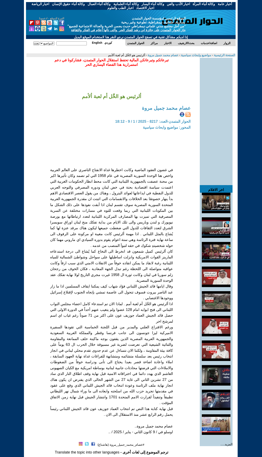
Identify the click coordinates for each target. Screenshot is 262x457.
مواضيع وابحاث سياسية (195, 55)
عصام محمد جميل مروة (162, 55)
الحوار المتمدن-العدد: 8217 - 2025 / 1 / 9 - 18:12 (153, 121)
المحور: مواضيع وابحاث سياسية (167, 127)
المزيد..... (226, 444)
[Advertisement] (216, 119)
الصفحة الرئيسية (224, 55)
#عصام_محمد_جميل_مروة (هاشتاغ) (120, 444)
